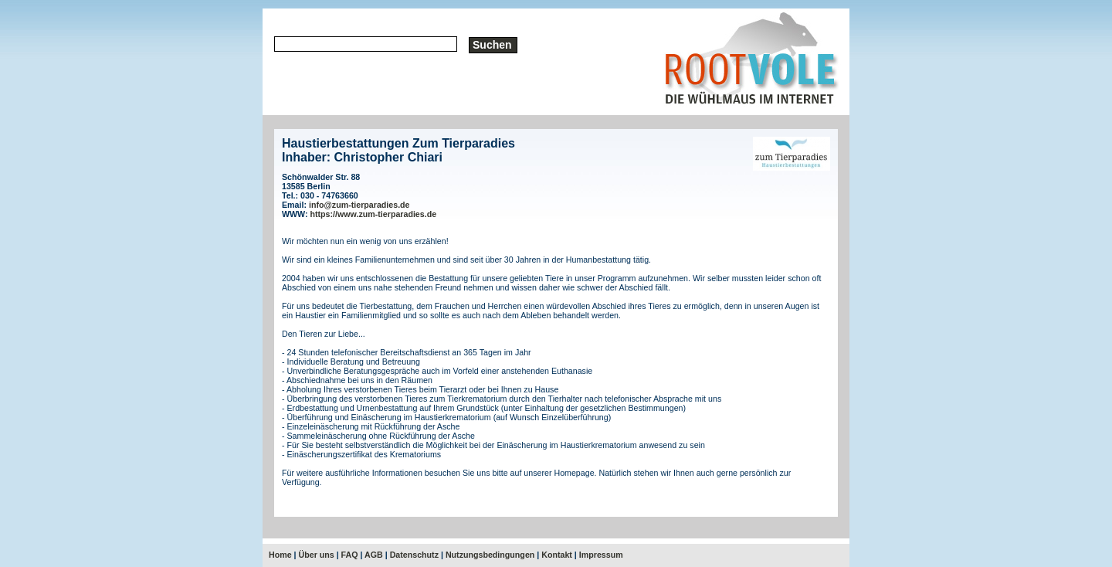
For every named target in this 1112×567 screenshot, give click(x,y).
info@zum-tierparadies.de (359, 204)
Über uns (316, 554)
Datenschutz (414, 554)
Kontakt (556, 554)
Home (280, 554)
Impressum (601, 554)
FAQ (349, 554)
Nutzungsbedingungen (490, 554)
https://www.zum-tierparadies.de (373, 214)
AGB (373, 554)
